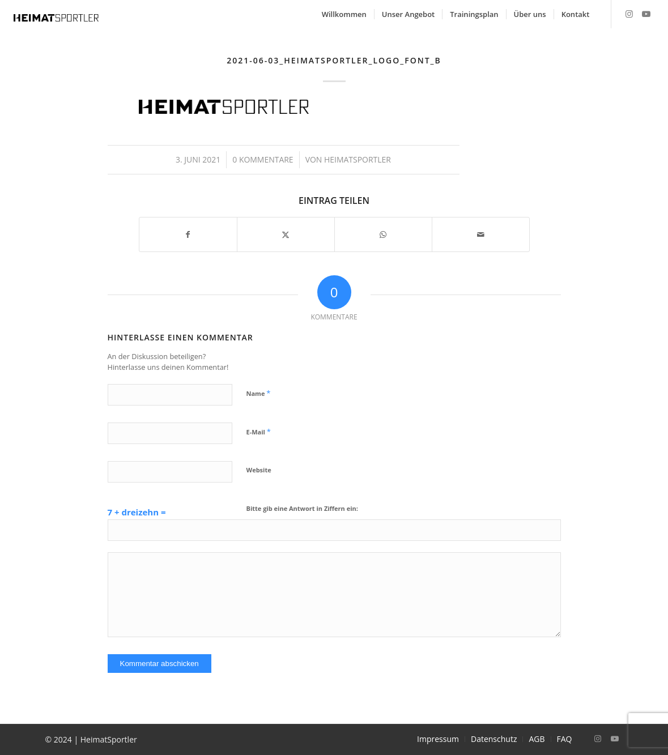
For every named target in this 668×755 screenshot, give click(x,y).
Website (258, 470)
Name (258, 393)
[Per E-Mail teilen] (480, 234)
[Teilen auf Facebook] (188, 234)
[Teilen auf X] (285, 234)
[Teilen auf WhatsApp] (383, 234)
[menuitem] (344, 14)
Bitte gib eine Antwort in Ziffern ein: (302, 508)
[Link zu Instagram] (628, 13)
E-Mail (258, 431)
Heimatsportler (357, 159)
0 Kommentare (262, 159)
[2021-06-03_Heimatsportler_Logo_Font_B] (56, 17)
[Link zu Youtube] (645, 13)
